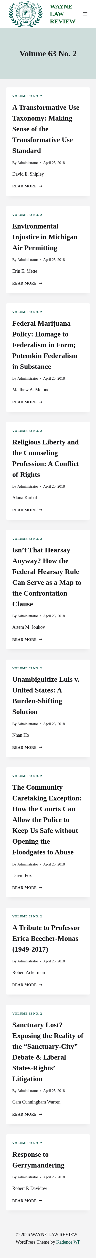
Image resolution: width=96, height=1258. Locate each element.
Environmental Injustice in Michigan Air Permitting (45, 237)
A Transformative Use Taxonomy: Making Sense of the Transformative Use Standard (45, 128)
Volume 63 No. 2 (27, 96)
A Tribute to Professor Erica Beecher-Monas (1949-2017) (46, 938)
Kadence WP (68, 1242)
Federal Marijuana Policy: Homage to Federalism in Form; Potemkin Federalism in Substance (45, 344)
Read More (27, 186)
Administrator (27, 163)
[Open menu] (85, 14)
